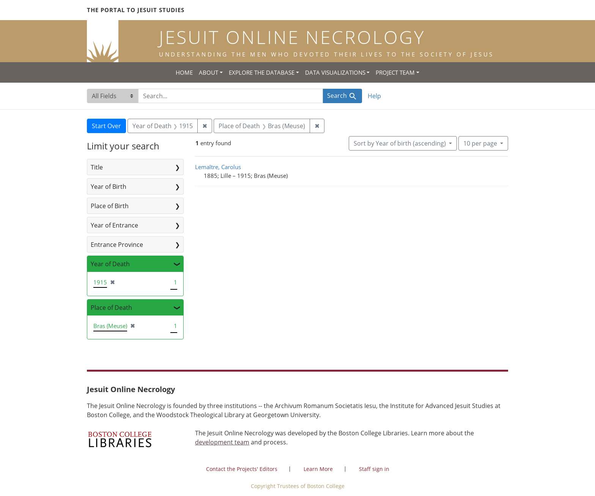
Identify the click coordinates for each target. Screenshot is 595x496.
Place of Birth (110, 206)
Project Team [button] (395, 72)
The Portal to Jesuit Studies (135, 10)
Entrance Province (117, 244)
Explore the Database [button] (261, 72)
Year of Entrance (114, 225)
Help (374, 96)
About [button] (208, 72)
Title (97, 167)
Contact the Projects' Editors (241, 468)
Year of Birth (108, 186)
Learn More (318, 468)
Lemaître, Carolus (218, 167)
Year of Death (110, 264)
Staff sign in (374, 468)
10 (481, 143)
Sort (400, 143)
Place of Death (111, 307)
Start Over (106, 126)
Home (184, 72)
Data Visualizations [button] (335, 72)
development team (222, 442)
